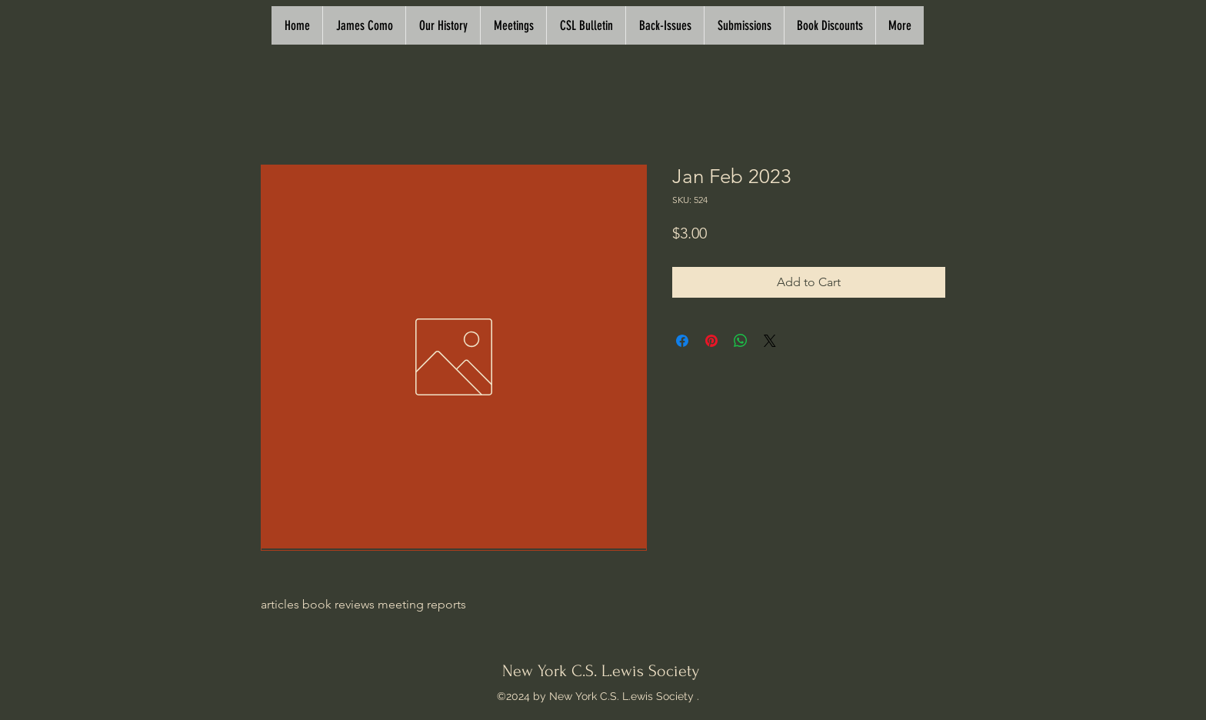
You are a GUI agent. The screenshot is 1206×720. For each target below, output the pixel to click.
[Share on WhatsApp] (740, 341)
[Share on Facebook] (682, 341)
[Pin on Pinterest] (711, 341)
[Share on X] (770, 341)
